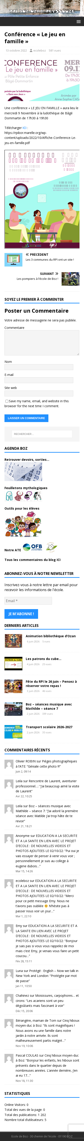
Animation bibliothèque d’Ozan (51, 636)
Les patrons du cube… (43, 659)
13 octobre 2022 (16, 50)
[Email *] (28, 601)
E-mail (8, 375)
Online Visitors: (15, 1105)
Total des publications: (21, 1115)
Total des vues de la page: (23, 1109)
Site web (10, 388)
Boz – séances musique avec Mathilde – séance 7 (49, 706)
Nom (8, 361)
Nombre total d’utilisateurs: (24, 1120)
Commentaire (14, 327)
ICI (24, 128)
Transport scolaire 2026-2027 (49, 727)
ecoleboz (39, 50)
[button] (78, 21)
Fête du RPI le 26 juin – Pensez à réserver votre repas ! (51, 683)
